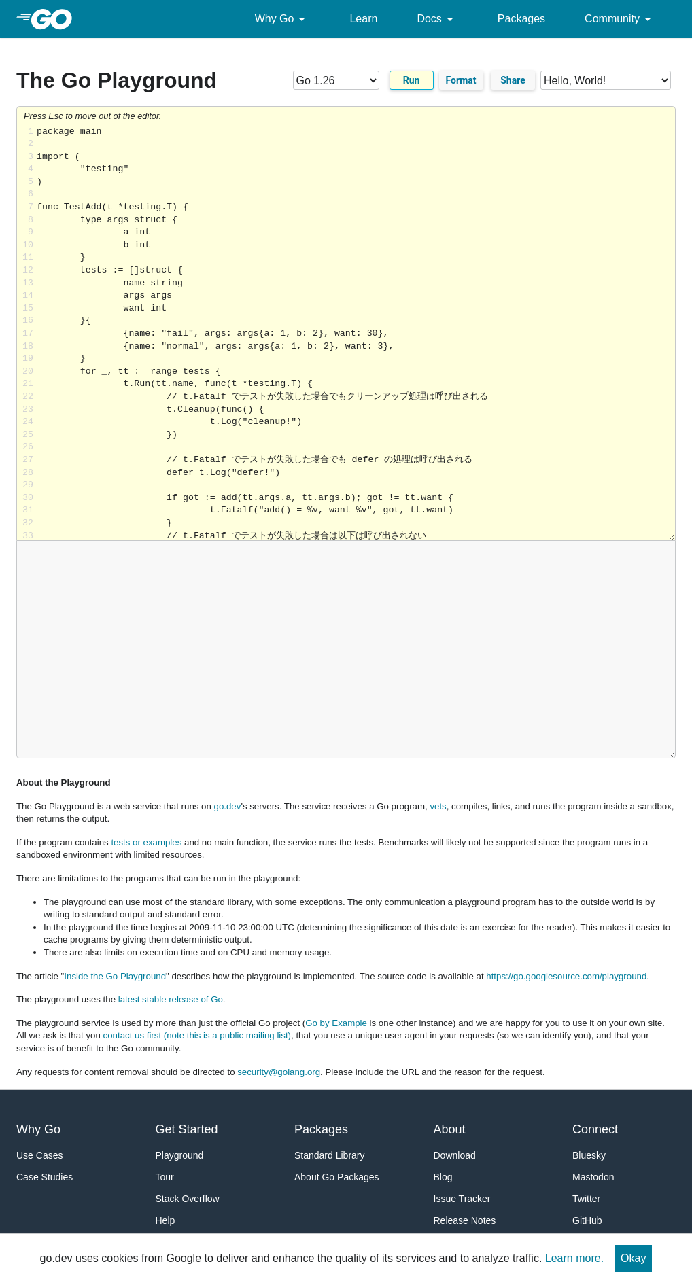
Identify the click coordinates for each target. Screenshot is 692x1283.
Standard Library (329, 1155)
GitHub (587, 1220)
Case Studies (44, 1177)
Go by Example (336, 1023)
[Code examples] (605, 80)
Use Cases (39, 1155)
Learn (363, 18)
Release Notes (465, 1220)
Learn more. (574, 1258)
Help (165, 1220)
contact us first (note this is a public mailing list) (197, 1035)
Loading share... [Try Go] (356, 333)
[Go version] (336, 80)
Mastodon (593, 1177)
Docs (437, 19)
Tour (165, 1177)
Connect (595, 1129)
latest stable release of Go (170, 999)
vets (438, 806)
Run (411, 80)
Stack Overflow (188, 1198)
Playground (180, 1155)
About (450, 1129)
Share (512, 80)
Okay (633, 1258)
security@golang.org (278, 1072)
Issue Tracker (462, 1198)
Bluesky (589, 1155)
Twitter (586, 1198)
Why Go (283, 19)
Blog (443, 1177)
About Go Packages (336, 1177)
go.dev (227, 806)
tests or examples (146, 842)
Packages (521, 18)
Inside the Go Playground (115, 976)
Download (455, 1155)
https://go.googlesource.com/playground (566, 976)
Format (461, 80)
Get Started (187, 1129)
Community (620, 19)
